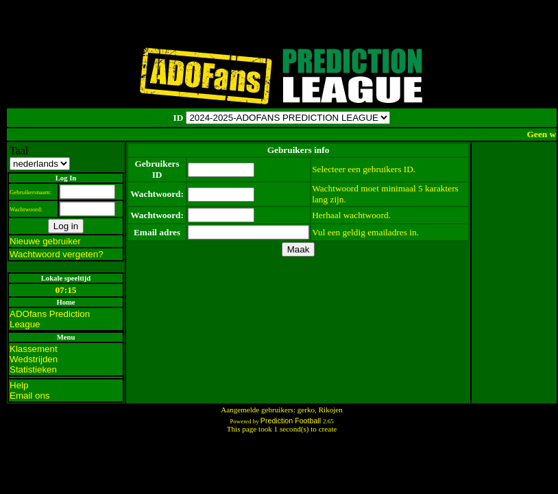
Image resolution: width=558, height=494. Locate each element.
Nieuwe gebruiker (45, 241)
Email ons (30, 395)
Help (19, 385)
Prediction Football (291, 420)
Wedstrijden (34, 359)
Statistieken (33, 369)
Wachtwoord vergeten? (57, 254)
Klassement (34, 349)
